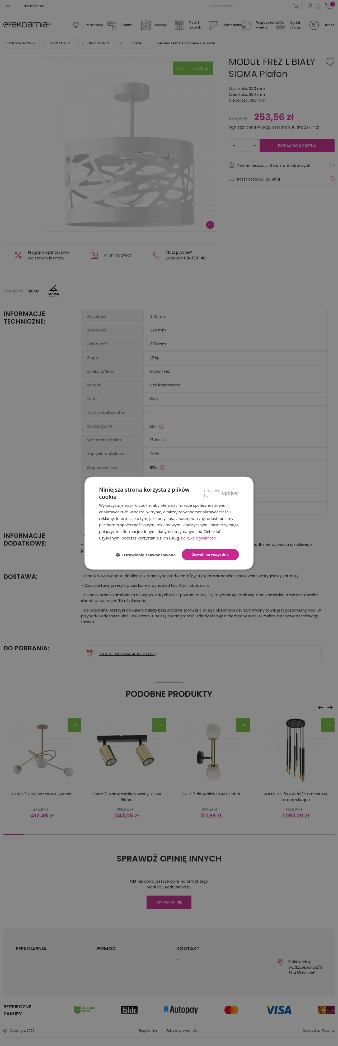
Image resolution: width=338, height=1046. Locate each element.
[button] (148, 554)
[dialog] (169, 523)
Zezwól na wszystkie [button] (210, 554)
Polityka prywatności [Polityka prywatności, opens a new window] (200, 538)
